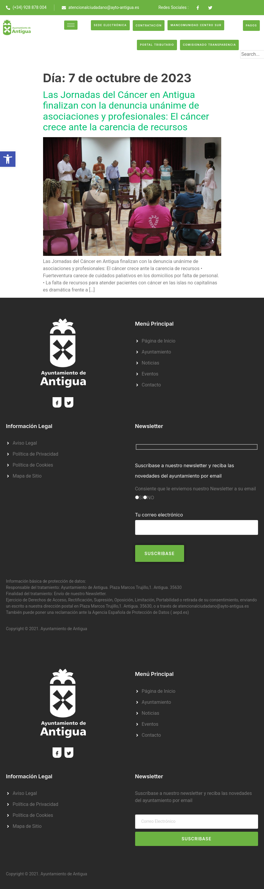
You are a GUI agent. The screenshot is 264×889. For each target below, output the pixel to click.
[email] (196, 821)
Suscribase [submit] (196, 838)
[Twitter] (68, 402)
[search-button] (249, 63)
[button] (7, 159)
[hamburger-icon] (71, 25)
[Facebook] (57, 402)
